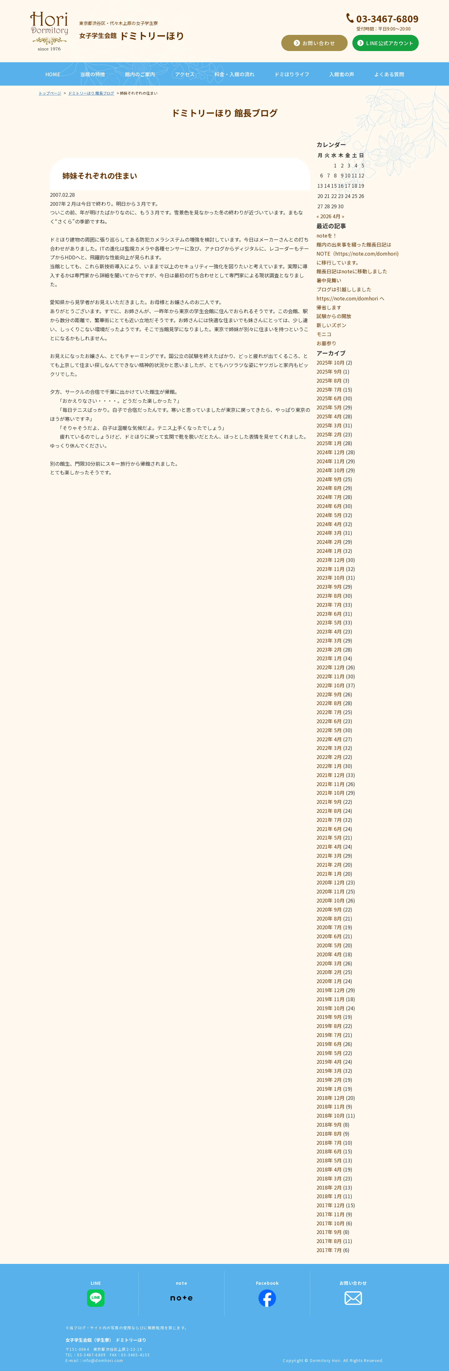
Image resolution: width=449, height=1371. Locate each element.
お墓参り (326, 343)
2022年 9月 (329, 694)
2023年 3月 (329, 640)
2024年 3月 (329, 532)
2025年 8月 (329, 380)
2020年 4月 (329, 954)
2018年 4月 (329, 1169)
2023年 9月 (329, 586)
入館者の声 (341, 74)
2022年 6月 (329, 721)
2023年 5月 (329, 622)
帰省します (328, 307)
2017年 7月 (329, 1250)
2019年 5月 (329, 1053)
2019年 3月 (329, 1070)
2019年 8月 (329, 1025)
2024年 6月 (329, 506)
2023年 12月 (330, 559)
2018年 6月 (329, 1151)
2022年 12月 (330, 667)
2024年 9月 (329, 479)
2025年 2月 (329, 434)
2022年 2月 (329, 757)
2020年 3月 (329, 963)
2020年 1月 (329, 981)
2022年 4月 (329, 739)
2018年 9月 (329, 1124)
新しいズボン (331, 325)
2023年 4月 (329, 631)
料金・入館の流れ (234, 74)
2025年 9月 (329, 371)
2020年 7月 (329, 927)
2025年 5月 (329, 407)
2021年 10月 (330, 792)
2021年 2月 (329, 864)
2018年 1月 (329, 1196)
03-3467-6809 (387, 18)
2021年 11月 (330, 784)
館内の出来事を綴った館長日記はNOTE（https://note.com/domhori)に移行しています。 (357, 253)
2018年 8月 (329, 1133)
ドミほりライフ (291, 74)
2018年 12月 (330, 1097)
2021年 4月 (329, 846)
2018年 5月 (329, 1160)
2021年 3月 (329, 855)
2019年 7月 (329, 1035)
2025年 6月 (329, 398)
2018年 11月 (330, 1106)
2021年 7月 (329, 819)
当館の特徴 (92, 74)
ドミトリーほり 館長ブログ (91, 93)
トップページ (50, 93)
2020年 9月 (329, 909)
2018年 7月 (329, 1142)
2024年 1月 (329, 550)
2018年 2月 (329, 1187)
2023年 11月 (330, 568)
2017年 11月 (330, 1214)
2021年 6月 (329, 828)
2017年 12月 (330, 1205)
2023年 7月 (329, 604)
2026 (325, 216)
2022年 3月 (329, 747)
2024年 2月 (329, 541)
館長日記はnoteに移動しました (351, 271)
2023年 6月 (329, 613)
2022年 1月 (329, 766)
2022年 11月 (330, 676)
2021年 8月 (329, 810)
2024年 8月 (329, 488)
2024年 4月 (329, 524)
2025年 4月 (329, 416)
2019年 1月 (329, 1088)
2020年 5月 (329, 945)
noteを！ (326, 235)
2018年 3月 (329, 1178)
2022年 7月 (329, 712)
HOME (52, 74)
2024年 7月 (329, 497)
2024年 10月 (330, 470)
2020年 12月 (330, 882)
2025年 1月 (329, 443)
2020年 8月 (329, 918)
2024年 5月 (329, 515)
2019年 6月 (329, 1044)
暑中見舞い (328, 280)
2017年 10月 (330, 1223)
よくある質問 (389, 74)
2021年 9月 (329, 801)
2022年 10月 (330, 685)
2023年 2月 (329, 649)
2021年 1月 (329, 873)
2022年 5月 (329, 730)
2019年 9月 (329, 1016)
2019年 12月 (330, 990)
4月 (336, 216)
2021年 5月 (329, 837)
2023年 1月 (329, 658)
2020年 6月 (329, 936)
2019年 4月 (329, 1061)
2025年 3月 (329, 425)
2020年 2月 (329, 972)
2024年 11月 (330, 461)
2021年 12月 (330, 775)
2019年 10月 (330, 1008)
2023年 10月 (330, 577)
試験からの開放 (333, 316)
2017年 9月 (329, 1232)
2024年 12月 (330, 452)
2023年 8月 (329, 595)
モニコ (323, 334)
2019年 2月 (329, 1079)
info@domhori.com (103, 1360)
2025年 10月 (330, 362)
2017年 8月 (329, 1241)
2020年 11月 (330, 891)
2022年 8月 (329, 703)
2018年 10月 (330, 1115)
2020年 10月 (330, 900)
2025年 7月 (329, 389)
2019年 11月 (330, 999)
